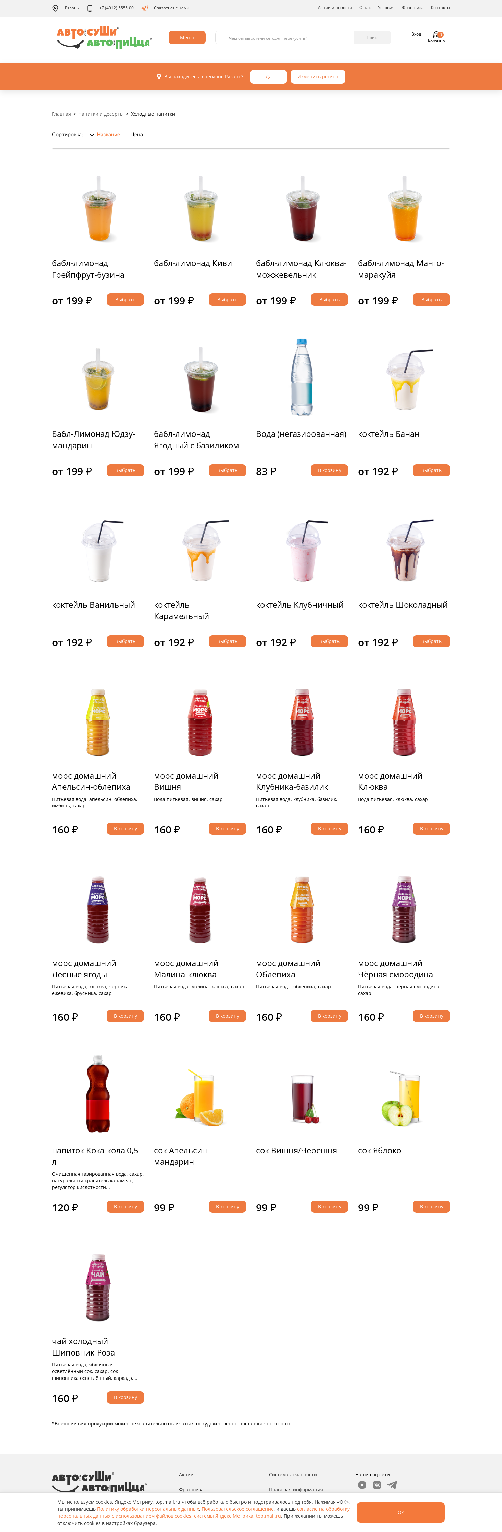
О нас (365, 7)
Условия (386, 7)
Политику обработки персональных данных (148, 1509)
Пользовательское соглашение (238, 1509)
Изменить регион (317, 76)
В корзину (329, 470)
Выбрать (125, 299)
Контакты (440, 7)
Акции (186, 1474)
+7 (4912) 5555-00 (110, 8)
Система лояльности (293, 1474)
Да (269, 76)
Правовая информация (296, 1489)
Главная (61, 114)
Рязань (65, 8)
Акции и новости (335, 7)
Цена (136, 134)
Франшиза (413, 7)
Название (108, 134)
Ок (401, 1512)
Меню (187, 37)
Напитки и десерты (101, 114)
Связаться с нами (165, 8)
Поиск (373, 37)
